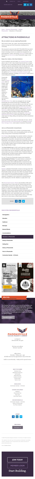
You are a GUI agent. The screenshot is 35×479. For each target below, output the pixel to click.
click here (11, 55)
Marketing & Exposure (17, 372)
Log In (19, 1)
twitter (25, 4)
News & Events (17, 384)
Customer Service (17, 377)
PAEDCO (18, 391)
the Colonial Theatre (24, 61)
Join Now (20, 4)
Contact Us (12, 1)
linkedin (28, 4)
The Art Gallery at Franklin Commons (18, 72)
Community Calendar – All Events (10, 255)
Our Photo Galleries (17, 404)
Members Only (17, 371)
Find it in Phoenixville (7, 251)
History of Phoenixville (7, 247)
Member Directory (8, 4)
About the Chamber (17, 369)
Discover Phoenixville (11, 29)
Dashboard (25, 1)
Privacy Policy (17, 378)
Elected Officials (6, 229)
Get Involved (17, 374)
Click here (21, 53)
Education (4, 218)
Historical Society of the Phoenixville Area (12, 121)
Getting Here (5, 244)
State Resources (17, 375)
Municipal (4, 225)
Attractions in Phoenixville (8, 236)
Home (3, 29)
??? (6, 1)
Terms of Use (17, 380)
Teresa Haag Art (23, 73)
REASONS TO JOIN (8, 317)
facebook (31, 4)
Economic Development (17, 389)
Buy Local (17, 394)
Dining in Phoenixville (7, 240)
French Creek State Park (25, 107)
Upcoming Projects (17, 396)
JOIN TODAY (17, 460)
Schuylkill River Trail (7, 101)
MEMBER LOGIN (17, 465)
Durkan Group (8, 445)
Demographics (5, 214)
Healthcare (4, 222)
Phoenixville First (17, 393)
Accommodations (6, 233)
